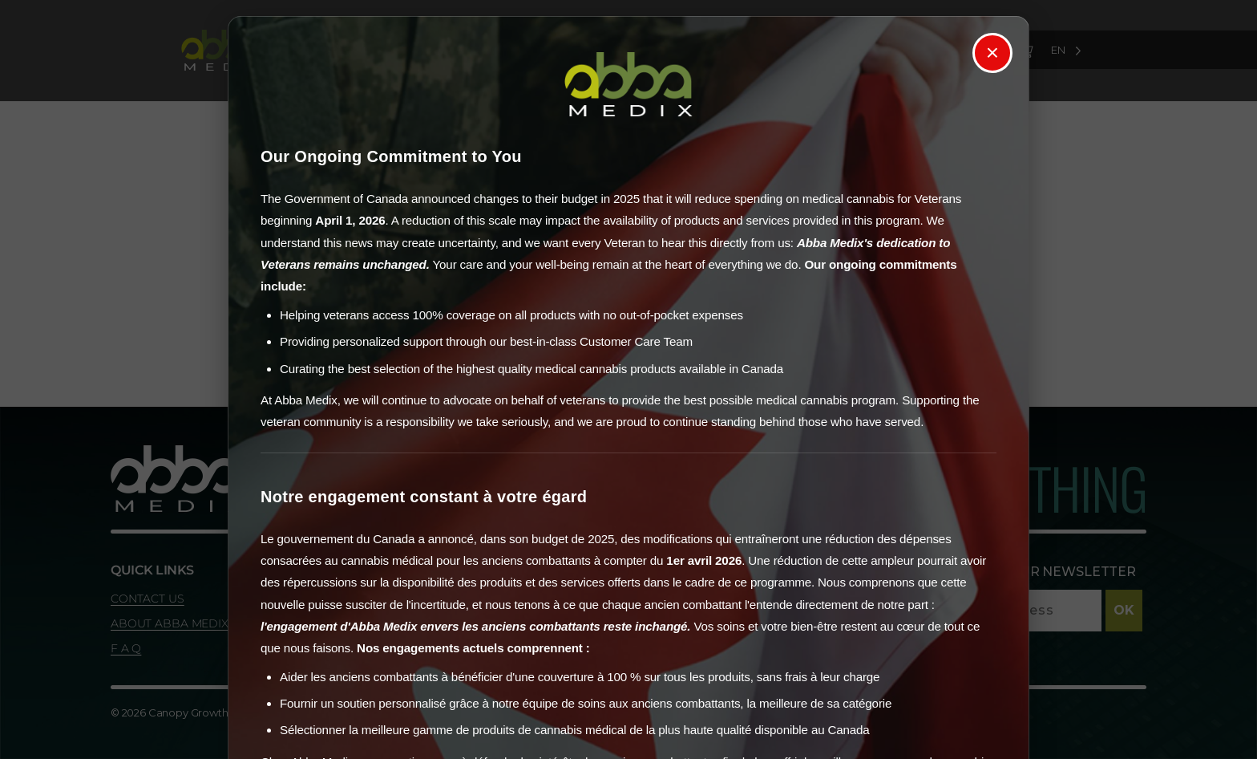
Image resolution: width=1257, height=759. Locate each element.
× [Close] (992, 52)
